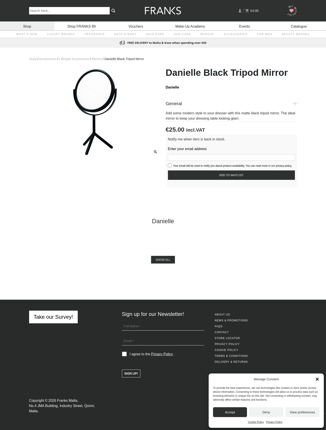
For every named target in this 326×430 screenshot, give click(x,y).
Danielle (172, 87)
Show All (163, 259)
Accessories (236, 34)
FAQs (219, 326)
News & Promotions (231, 320)
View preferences (302, 412)
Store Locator (227, 338)
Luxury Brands (61, 34)
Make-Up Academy (190, 26)
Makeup (207, 34)
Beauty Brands (296, 34)
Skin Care (155, 34)
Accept (230, 412)
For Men (264, 34)
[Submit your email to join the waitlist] (231, 175)
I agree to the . (154, 354)
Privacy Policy (274, 422)
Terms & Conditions (231, 355)
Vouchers (136, 26)
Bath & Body (126, 34)
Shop (27, 26)
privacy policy (283, 165)
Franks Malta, (67, 400)
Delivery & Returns (231, 361)
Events (244, 26)
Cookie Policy (256, 422)
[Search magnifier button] (113, 10)
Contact (222, 332)
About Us (222, 314)
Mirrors (97, 59)
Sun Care (182, 34)
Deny (266, 412)
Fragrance (95, 34)
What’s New (26, 34)
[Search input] (70, 10)
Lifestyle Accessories (74, 59)
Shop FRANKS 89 (81, 26)
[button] (317, 379)
